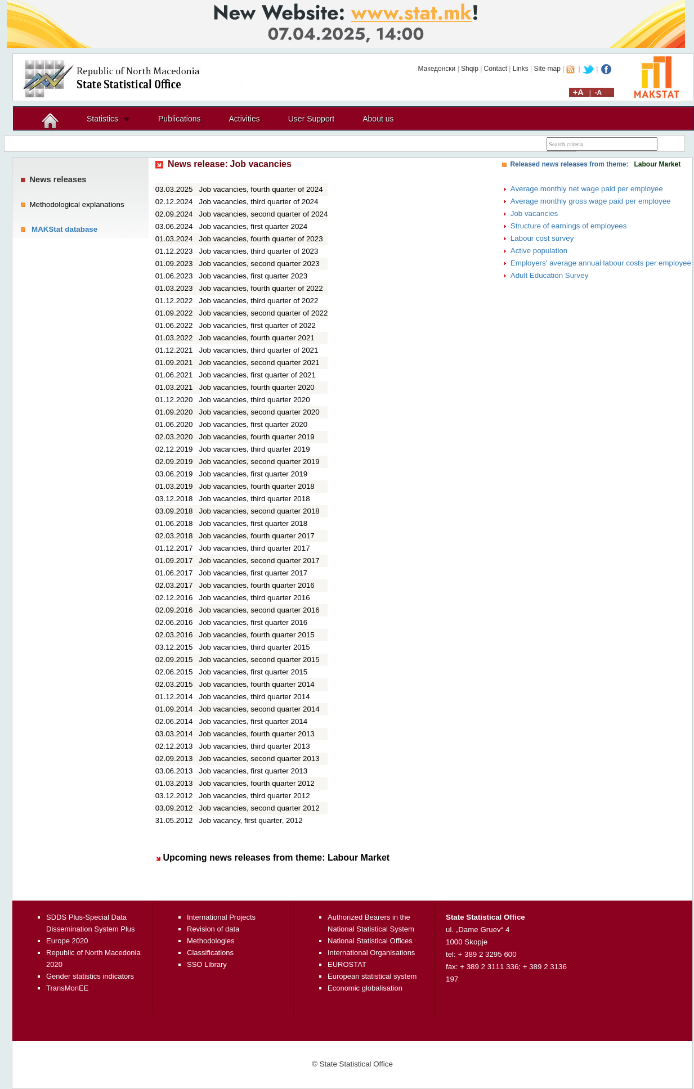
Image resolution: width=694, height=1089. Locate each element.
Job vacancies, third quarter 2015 (254, 647)
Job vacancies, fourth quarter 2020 (257, 387)
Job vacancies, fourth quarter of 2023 (261, 239)
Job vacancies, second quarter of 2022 (263, 313)
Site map (547, 69)
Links (521, 69)
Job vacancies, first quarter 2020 (253, 424)
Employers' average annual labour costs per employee (601, 263)
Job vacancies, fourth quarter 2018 (257, 486)
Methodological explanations (76, 204)
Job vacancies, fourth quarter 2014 (257, 684)
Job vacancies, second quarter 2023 (259, 263)
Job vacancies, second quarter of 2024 (263, 214)
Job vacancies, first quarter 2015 (253, 672)
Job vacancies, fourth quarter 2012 (257, 783)
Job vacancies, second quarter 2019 (259, 461)
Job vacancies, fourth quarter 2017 (257, 536)
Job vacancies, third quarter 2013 (254, 746)
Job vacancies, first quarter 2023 (253, 276)
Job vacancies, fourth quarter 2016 (257, 585)
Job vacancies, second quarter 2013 (259, 758)
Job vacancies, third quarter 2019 (254, 449)
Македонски (436, 69)
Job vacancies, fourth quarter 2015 (257, 635)
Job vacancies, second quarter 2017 (259, 560)
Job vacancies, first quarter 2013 (253, 771)
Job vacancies (534, 213)
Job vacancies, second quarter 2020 (259, 412)
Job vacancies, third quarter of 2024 (259, 201)
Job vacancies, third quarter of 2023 (259, 251)
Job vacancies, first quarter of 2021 (257, 375)
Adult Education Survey (550, 275)
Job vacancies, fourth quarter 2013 (257, 734)
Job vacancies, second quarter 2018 (259, 511)
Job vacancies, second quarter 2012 (259, 808)
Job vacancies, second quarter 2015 (259, 659)
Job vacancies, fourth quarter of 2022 (261, 288)
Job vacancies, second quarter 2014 (259, 709)
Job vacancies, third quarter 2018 (254, 498)
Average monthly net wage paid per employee (587, 188)
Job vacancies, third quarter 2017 (254, 548)
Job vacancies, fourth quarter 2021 (257, 338)
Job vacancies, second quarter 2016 (259, 610)
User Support (311, 118)
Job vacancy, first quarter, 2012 (251, 820)
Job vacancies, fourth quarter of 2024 (261, 189)
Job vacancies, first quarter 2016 (253, 622)
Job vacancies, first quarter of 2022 (257, 325)
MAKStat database (64, 229)
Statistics (102, 118)
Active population (539, 250)
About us (377, 118)
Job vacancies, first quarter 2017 (253, 573)
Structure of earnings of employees (569, 226)
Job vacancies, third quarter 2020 (254, 399)
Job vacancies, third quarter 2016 (254, 597)
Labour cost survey (542, 238)
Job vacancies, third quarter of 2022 (259, 300)
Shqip (469, 69)
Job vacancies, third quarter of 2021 (259, 350)
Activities (244, 118)
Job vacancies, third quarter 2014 (254, 696)
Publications (179, 118)
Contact (495, 69)
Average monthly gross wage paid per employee (591, 201)
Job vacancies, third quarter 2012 (254, 795)
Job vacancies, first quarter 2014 (253, 721)
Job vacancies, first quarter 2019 (253, 474)
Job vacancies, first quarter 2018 (253, 523)
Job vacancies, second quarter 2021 (259, 362)
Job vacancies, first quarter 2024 (253, 226)
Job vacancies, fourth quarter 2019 (257, 437)
